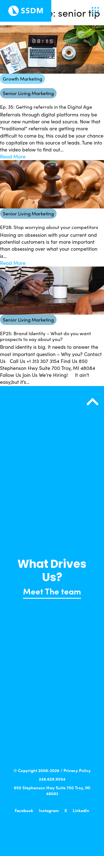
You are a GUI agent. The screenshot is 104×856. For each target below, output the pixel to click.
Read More (13, 156)
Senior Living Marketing (28, 93)
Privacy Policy (77, 770)
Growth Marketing (22, 79)
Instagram (49, 810)
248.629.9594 (52, 779)
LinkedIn (81, 810)
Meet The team (52, 591)
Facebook (24, 810)
